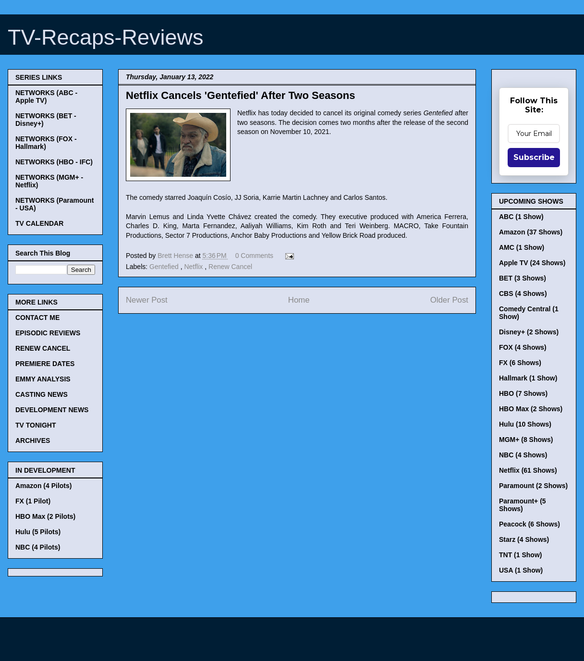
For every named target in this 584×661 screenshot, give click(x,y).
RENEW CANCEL (42, 348)
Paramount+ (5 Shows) (522, 505)
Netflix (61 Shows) (528, 470)
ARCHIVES (32, 440)
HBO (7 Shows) (523, 393)
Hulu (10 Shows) (525, 424)
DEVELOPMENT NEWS (51, 410)
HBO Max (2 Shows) (530, 409)
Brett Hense (176, 255)
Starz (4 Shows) (524, 539)
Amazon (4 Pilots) (43, 486)
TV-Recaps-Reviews (106, 37)
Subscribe (534, 157)
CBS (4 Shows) (523, 293)
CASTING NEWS (41, 394)
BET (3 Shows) (522, 278)
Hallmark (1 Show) (528, 378)
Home (299, 300)
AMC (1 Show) (521, 247)
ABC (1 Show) (521, 216)
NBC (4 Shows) (523, 455)
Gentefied (165, 266)
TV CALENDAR (39, 223)
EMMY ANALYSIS (43, 379)
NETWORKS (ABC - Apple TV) (46, 96)
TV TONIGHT (35, 425)
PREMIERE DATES (44, 363)
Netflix (194, 266)
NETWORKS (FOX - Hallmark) (46, 142)
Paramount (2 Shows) (533, 486)
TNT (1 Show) (520, 555)
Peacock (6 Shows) (529, 524)
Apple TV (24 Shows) (532, 263)
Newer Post (147, 300)
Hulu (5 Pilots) (38, 532)
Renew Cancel (230, 266)
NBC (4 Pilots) (37, 547)
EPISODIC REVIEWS (47, 333)
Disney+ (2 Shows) (529, 332)
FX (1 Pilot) (32, 501)
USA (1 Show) (521, 570)
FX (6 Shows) (520, 363)
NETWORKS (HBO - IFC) (54, 162)
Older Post (449, 300)
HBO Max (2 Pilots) (45, 516)
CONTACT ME (37, 317)
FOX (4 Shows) (523, 347)
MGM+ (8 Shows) (526, 439)
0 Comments (254, 255)
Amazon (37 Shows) (530, 232)
